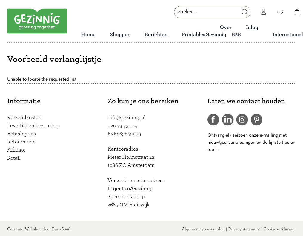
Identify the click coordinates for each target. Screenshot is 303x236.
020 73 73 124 (122, 125)
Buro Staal (61, 229)
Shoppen (120, 34)
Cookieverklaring (279, 229)
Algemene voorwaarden (203, 229)
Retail (14, 158)
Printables (193, 34)
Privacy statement (244, 229)
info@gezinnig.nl (126, 117)
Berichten (156, 34)
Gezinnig (15, 229)
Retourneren (21, 142)
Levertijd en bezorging (33, 125)
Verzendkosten (24, 117)
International (288, 34)
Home (88, 34)
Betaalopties (21, 134)
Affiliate (16, 150)
